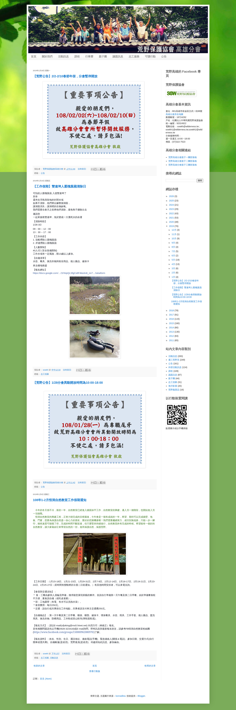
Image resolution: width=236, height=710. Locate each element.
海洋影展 (172, 386)
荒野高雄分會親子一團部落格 (182, 157)
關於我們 (47, 56)
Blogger (141, 696)
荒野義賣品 (173, 389)
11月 (174, 234)
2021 (171, 217)
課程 (77, 56)
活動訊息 (63, 56)
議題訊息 (117, 56)
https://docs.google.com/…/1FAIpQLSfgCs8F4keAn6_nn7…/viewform (69, 273)
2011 (171, 340)
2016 (171, 319)
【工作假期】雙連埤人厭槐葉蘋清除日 (59, 186)
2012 (171, 336)
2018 (171, 310)
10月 (174, 238)
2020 (171, 222)
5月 (174, 260)
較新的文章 (39, 665)
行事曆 (89, 56)
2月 (174, 272)
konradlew (120, 696)
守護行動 (150, 56)
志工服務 (134, 56)
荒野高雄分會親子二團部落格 (182, 161)
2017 (171, 314)
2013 (171, 332)
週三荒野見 (173, 360)
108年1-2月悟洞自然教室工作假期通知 (59, 500)
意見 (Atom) (46, 678)
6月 (174, 255)
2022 (171, 213)
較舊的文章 (150, 665)
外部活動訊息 (174, 367)
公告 (163, 56)
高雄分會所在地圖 (174, 114)
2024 (171, 205)
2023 (171, 209)
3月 (174, 268)
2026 (171, 196)
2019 (171, 226)
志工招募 (45, 374)
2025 (171, 200)
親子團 (103, 56)
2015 (171, 323)
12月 (174, 230)
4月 (174, 264)
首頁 (33, 56)
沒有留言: (82, 169)
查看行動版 (94, 671)
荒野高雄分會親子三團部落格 (182, 165)
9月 (174, 242)
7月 (174, 251)
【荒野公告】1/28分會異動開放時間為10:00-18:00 (68, 382)
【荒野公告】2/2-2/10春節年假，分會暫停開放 (65, 76)
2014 (171, 327)
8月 (174, 247)
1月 (174, 277)
